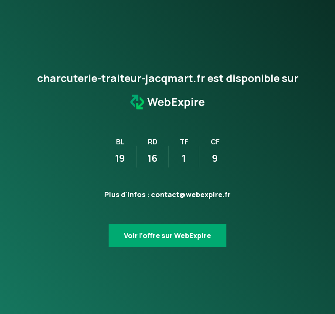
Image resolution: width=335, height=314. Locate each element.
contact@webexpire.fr (191, 194)
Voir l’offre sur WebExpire (167, 235)
